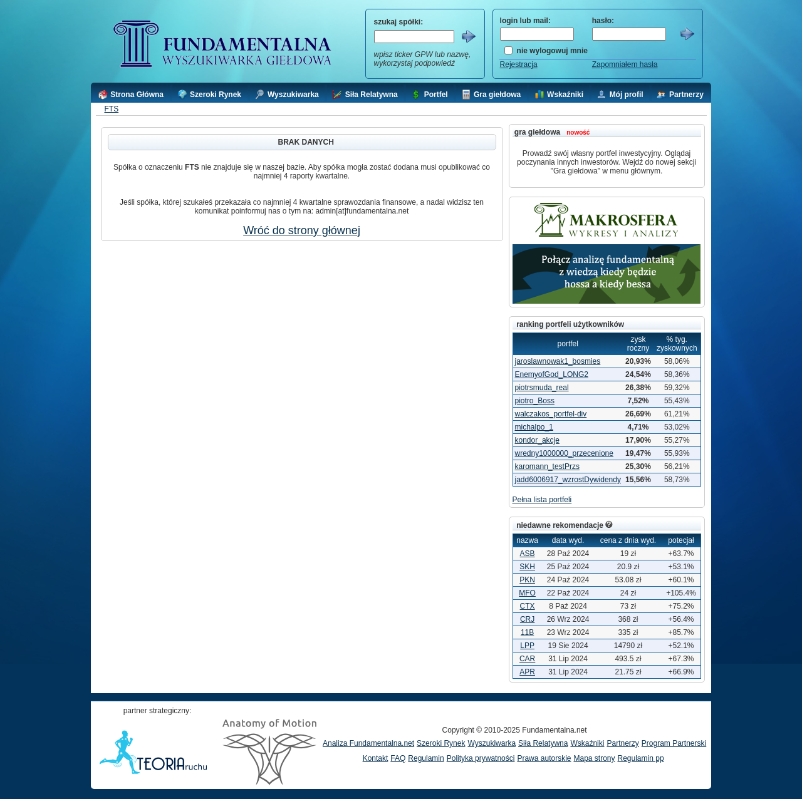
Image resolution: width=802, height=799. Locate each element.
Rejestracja (519, 64)
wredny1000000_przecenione (564, 453)
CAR (527, 658)
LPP (527, 645)
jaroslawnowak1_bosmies (558, 361)
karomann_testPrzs (547, 466)
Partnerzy (622, 743)
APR (527, 672)
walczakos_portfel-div (551, 414)
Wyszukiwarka (491, 743)
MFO (527, 593)
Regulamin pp (641, 758)
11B (527, 632)
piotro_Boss (535, 400)
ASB (527, 553)
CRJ (527, 619)
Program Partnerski (674, 743)
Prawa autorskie (544, 758)
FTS (111, 109)
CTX (527, 606)
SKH (527, 566)
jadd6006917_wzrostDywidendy (568, 479)
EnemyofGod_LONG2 (551, 374)
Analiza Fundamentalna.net (368, 743)
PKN (527, 579)
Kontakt (375, 758)
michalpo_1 (534, 427)
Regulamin (426, 758)
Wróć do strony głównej (301, 230)
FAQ (397, 758)
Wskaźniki (587, 743)
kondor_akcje (537, 440)
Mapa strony (594, 758)
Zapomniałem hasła (625, 64)
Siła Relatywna (543, 743)
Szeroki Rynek (441, 743)
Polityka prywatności (481, 758)
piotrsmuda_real (542, 387)
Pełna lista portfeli (542, 499)
